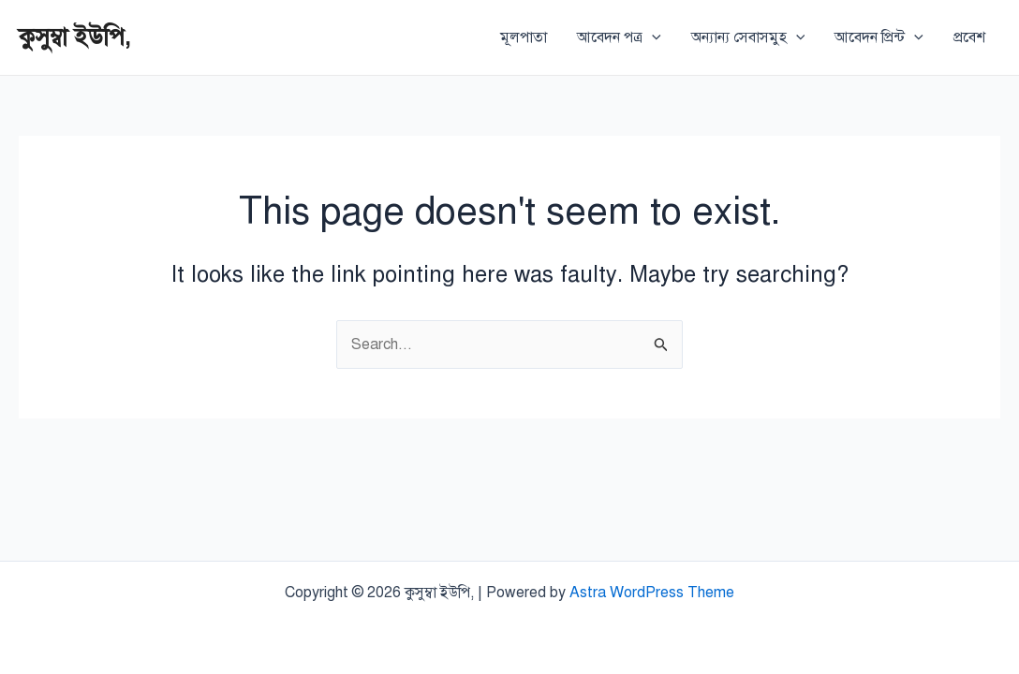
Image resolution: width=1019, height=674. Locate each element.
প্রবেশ (969, 37)
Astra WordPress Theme (651, 592)
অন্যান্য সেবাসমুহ (748, 37)
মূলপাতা (523, 37)
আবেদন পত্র (619, 37)
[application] (651, 37)
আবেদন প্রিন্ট (878, 37)
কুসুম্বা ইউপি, (75, 36)
